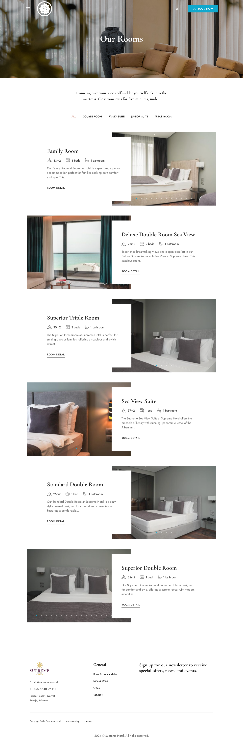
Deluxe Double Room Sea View (158, 239)
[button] (136, 203)
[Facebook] (195, 721)
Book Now (203, 9)
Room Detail (56, 193)
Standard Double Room (75, 489)
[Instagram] (207, 721)
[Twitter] (201, 721)
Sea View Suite (139, 406)
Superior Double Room (149, 572)
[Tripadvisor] (213, 721)
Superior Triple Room (73, 322)
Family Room (63, 155)
